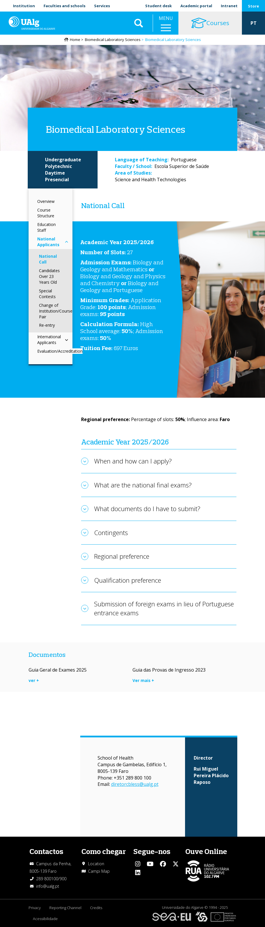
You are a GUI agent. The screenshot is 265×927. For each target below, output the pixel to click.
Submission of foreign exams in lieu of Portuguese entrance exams (164, 608)
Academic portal (196, 5)
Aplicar (138, 23)
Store (253, 6)
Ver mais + (143, 680)
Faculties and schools (64, 5)
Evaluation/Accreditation (60, 351)
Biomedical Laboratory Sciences (113, 39)
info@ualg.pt (47, 886)
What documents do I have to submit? (147, 508)
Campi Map (99, 871)
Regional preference (121, 556)
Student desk (158, 5)
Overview (46, 201)
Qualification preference (127, 580)
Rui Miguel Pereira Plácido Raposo (211, 775)
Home (75, 39)
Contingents (111, 532)
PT (254, 23)
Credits (96, 907)
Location (96, 863)
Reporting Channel (65, 907)
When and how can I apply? (133, 461)
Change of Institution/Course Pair (55, 310)
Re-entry (47, 325)
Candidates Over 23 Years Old (49, 276)
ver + (34, 680)
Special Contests (47, 293)
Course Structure (45, 212)
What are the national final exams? (143, 485)
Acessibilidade (45, 918)
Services (102, 5)
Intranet (229, 5)
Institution (24, 5)
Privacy (35, 907)
